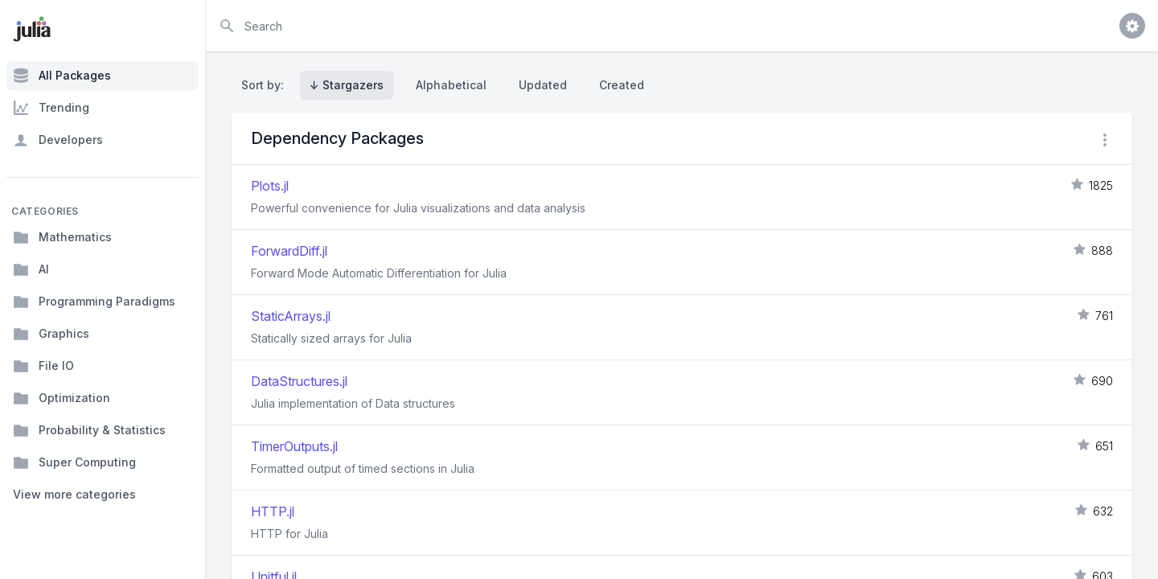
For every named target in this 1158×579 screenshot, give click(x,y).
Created (621, 85)
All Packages (62, 76)
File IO (43, 366)
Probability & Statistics (89, 430)
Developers (58, 140)
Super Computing (74, 462)
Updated (543, 85)
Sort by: (265, 85)
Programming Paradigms (94, 302)
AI (31, 269)
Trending (51, 108)
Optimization (61, 398)
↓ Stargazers (347, 85)
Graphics (51, 334)
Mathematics (62, 237)
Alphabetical (451, 85)
